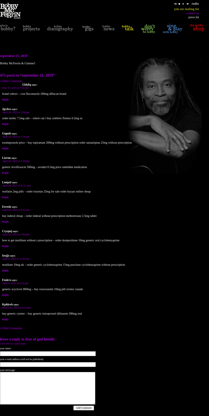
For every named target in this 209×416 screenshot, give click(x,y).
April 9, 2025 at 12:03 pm (15, 258)
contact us (192, 13)
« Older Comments (11, 81)
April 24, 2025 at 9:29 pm (15, 161)
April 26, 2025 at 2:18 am (15, 136)
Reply (5, 99)
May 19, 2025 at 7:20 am (15, 87)
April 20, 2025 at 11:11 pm (16, 185)
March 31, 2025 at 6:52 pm (16, 307)
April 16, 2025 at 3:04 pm (15, 234)
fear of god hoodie (40, 339)
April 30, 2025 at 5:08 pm (15, 112)
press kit (194, 17)
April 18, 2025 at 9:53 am (15, 210)
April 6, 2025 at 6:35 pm (15, 283)
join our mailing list (186, 9)
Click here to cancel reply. (13, 343)
